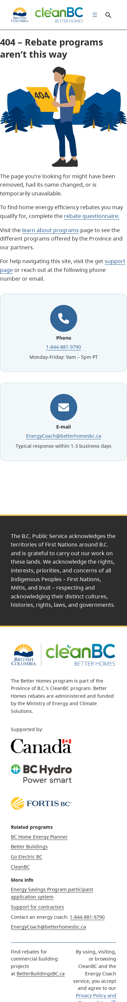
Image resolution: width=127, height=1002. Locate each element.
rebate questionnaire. (92, 216)
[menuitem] (93, 15)
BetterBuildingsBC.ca (41, 973)
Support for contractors (37, 907)
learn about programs (50, 230)
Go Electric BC (26, 856)
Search (108, 14)
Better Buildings (29, 846)
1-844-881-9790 (63, 347)
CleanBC (20, 867)
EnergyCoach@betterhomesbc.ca (63, 436)
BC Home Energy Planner (39, 837)
